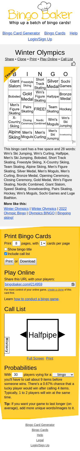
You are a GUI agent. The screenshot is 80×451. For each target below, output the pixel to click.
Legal (40, 440)
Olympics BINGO (42, 213)
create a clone (56, 289)
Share (9, 59)
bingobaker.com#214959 (23, 284)
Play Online (48, 59)
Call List (67, 59)
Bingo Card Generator (21, 33)
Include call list (17, 254)
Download (27, 261)
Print (33, 59)
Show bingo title (18, 249)
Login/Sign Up (40, 39)
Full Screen (35, 358)
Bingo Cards (54, 33)
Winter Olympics (16, 208)
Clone (21, 59)
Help (74, 33)
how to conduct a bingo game (36, 299)
